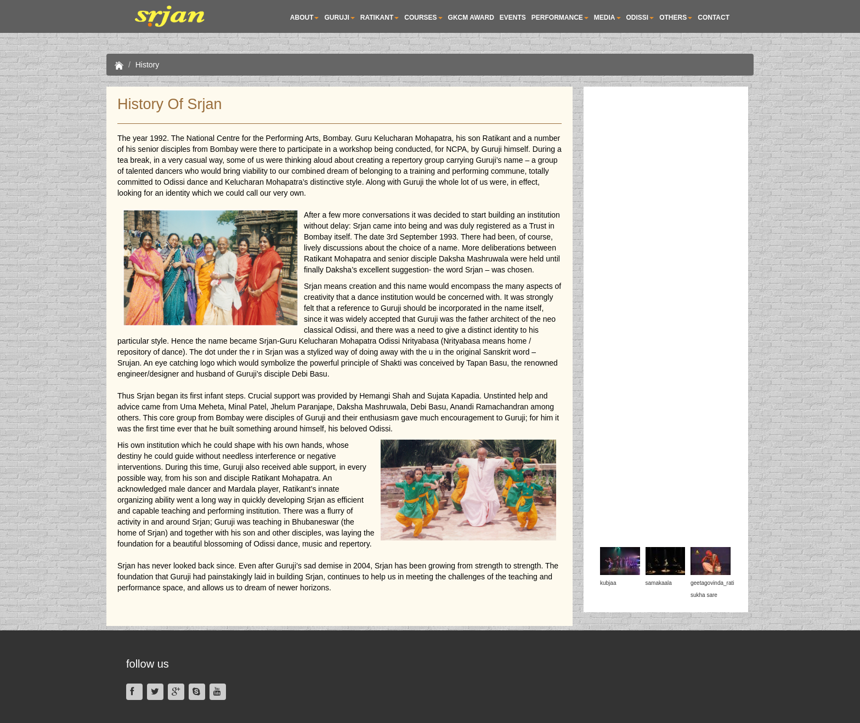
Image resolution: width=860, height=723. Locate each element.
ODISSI (640, 17)
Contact (713, 17)
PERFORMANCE (560, 17)
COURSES (423, 17)
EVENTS (513, 17)
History (147, 64)
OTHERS (675, 17)
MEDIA (607, 17)
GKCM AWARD (471, 17)
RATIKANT (379, 17)
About (304, 17)
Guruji (339, 17)
